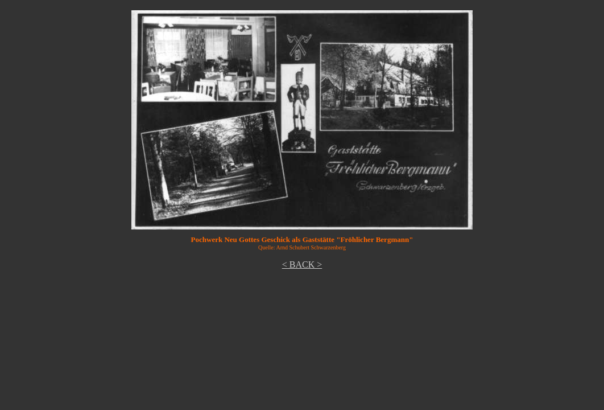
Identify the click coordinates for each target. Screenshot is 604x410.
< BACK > (302, 264)
